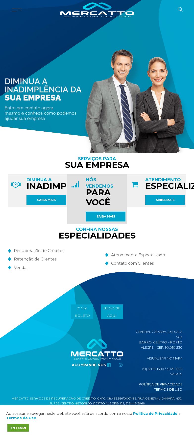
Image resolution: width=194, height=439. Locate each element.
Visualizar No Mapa (164, 358)
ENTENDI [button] (18, 428)
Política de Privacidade (160, 384)
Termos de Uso (168, 389)
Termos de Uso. (21, 418)
